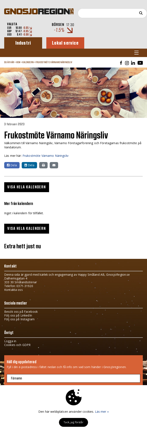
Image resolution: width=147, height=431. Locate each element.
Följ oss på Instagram (19, 319)
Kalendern (28, 62)
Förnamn (16, 378)
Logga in (10, 341)
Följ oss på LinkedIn (18, 315)
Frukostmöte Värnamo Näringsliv (54, 62)
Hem (18, 62)
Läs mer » (102, 412)
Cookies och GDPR (17, 345)
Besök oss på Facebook (21, 312)
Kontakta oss (13, 290)
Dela (12, 165)
